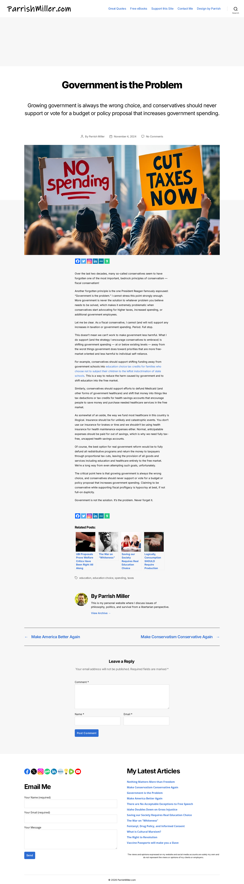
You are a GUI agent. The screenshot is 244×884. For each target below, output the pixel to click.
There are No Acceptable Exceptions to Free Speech (160, 804)
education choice (103, 577)
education (85, 577)
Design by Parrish (209, 8)
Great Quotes (117, 8)
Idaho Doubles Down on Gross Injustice (152, 809)
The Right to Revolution (142, 837)
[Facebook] (77, 261)
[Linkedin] (95, 261)
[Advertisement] (122, 42)
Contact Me (185, 8)
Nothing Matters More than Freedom (151, 782)
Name (79, 714)
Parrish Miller (97, 136)
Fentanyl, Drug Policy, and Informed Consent (156, 826)
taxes (131, 577)
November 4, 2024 (125, 136)
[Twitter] (83, 261)
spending (120, 577)
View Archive (101, 613)
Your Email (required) (70, 817)
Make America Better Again (144, 798)
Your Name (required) (70, 802)
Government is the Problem (145, 793)
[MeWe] (101, 261)
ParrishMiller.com (127, 879)
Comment (82, 682)
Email (128, 714)
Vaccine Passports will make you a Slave (153, 843)
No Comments (154, 136)
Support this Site (162, 8)
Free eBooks (138, 8)
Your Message (70, 837)
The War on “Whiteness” (142, 820)
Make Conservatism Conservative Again (152, 787)
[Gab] (107, 261)
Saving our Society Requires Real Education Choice (159, 815)
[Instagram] (89, 261)
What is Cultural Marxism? (144, 831)
